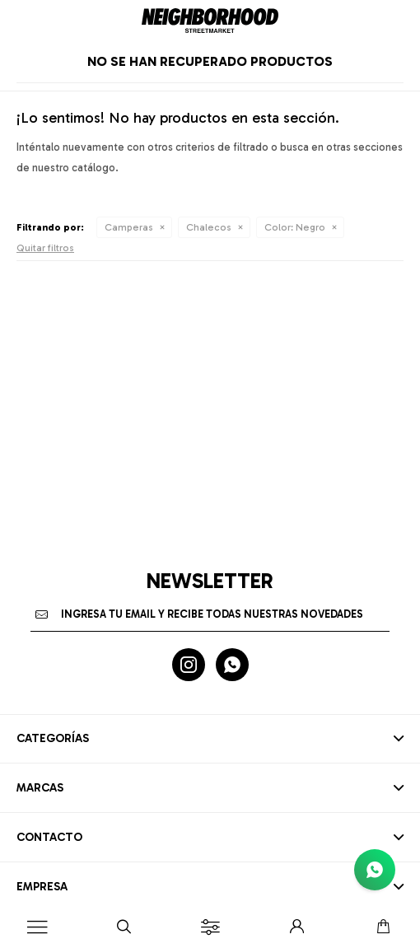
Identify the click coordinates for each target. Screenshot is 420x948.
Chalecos (208, 227)
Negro (294, 227)
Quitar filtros (45, 248)
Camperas (129, 227)
